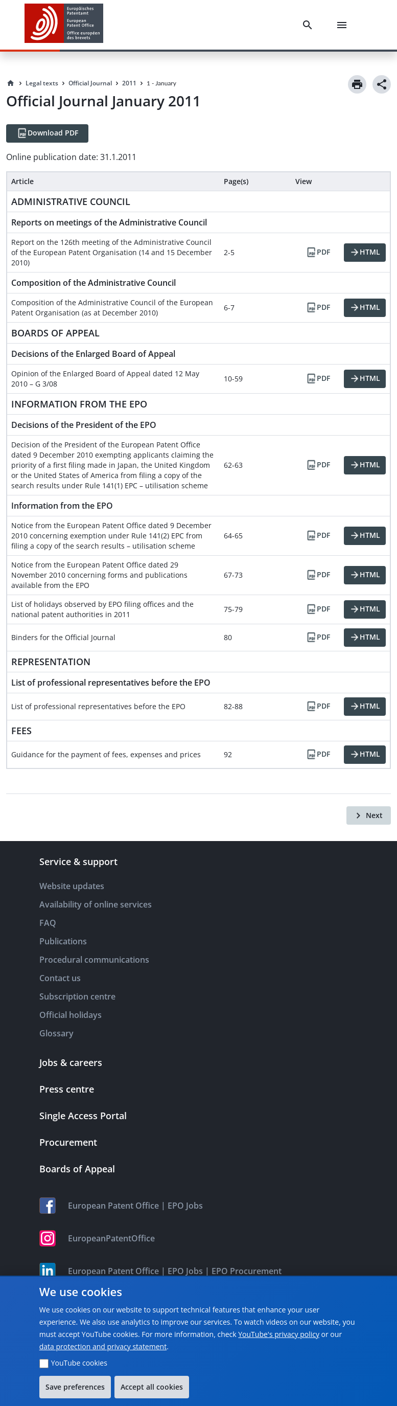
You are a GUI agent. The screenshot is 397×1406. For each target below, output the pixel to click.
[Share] (381, 84)
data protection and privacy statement (103, 1346)
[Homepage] (10, 83)
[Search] (309, 25)
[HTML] (365, 252)
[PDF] (317, 252)
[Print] (357, 84)
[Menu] (344, 25)
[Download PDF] (47, 133)
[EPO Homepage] (64, 25)
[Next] (368, 815)
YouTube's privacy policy (278, 1334)
